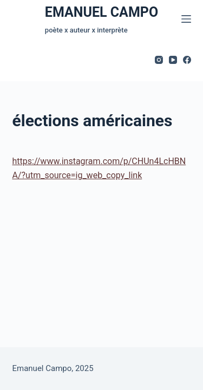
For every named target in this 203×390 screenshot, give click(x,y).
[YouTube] (173, 60)
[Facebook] (187, 60)
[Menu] (186, 19)
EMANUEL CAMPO (101, 12)
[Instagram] (159, 60)
